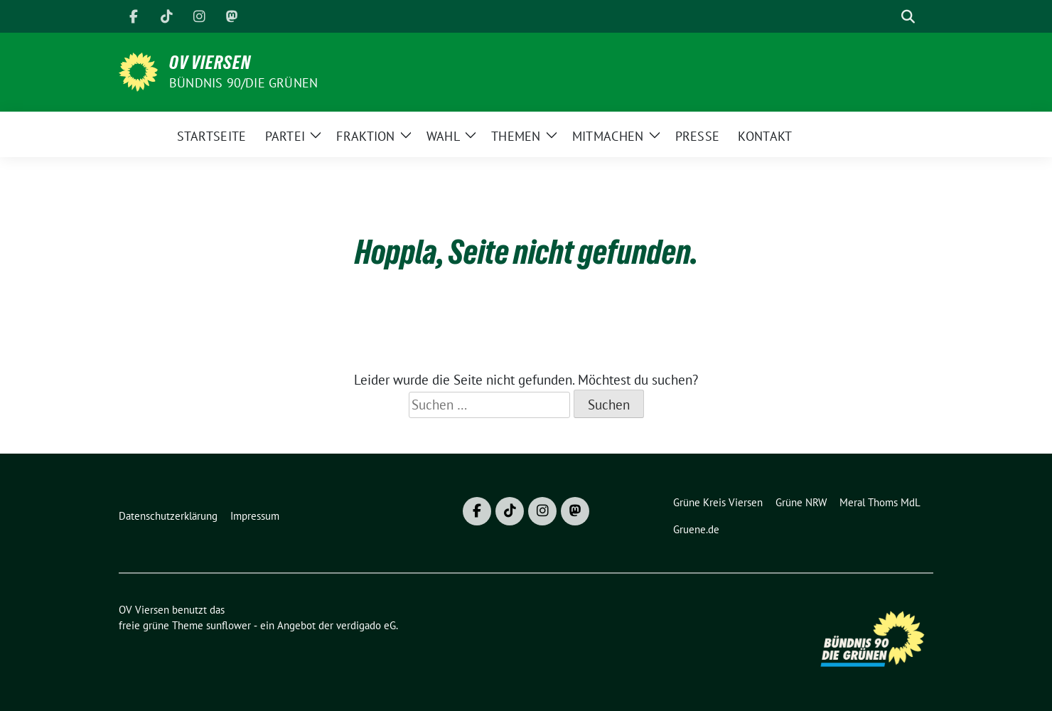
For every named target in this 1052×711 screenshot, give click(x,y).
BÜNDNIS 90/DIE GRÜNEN (243, 83)
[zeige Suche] (908, 16)
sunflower (228, 625)
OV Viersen (210, 62)
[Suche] (887, 16)
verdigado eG (366, 625)
